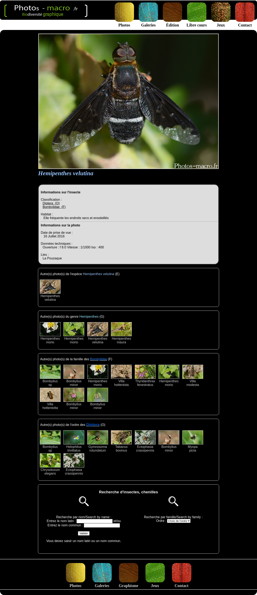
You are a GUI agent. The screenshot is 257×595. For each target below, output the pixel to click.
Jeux (220, 22)
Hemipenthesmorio (50, 333)
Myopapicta (192, 441)
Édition (172, 22)
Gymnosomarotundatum (97, 441)
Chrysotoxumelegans (50, 464)
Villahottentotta (50, 399)
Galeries (148, 22)
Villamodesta (192, 376)
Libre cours (197, 22)
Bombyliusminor (73, 376)
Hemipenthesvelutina (50, 290)
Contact (245, 22)
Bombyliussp (50, 376)
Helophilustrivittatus (73, 441)
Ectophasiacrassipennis (145, 441)
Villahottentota (121, 376)
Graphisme (128, 583)
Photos (124, 22)
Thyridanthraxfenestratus (145, 376)
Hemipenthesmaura (121, 333)
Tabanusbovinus (121, 441)
